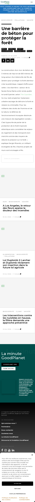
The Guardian (26, 94)
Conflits (12, 49)
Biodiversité (7, 20)
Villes (29, 51)
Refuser (17, 488)
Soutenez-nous (7, 433)
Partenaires (5, 427)
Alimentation (8, 254)
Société (30, 20)
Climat (19, 311)
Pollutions (20, 20)
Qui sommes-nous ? (8, 423)
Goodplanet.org (10, 364)
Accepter (17, 483)
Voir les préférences (17, 493)
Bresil (4, 49)
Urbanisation (19, 51)
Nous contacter (7, 430)
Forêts (20, 49)
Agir (5, 201)
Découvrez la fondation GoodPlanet (15, 440)
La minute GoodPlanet (9, 437)
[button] (32, 455)
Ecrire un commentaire (11, 158)
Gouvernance (7, 51)
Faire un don (8, 368)
